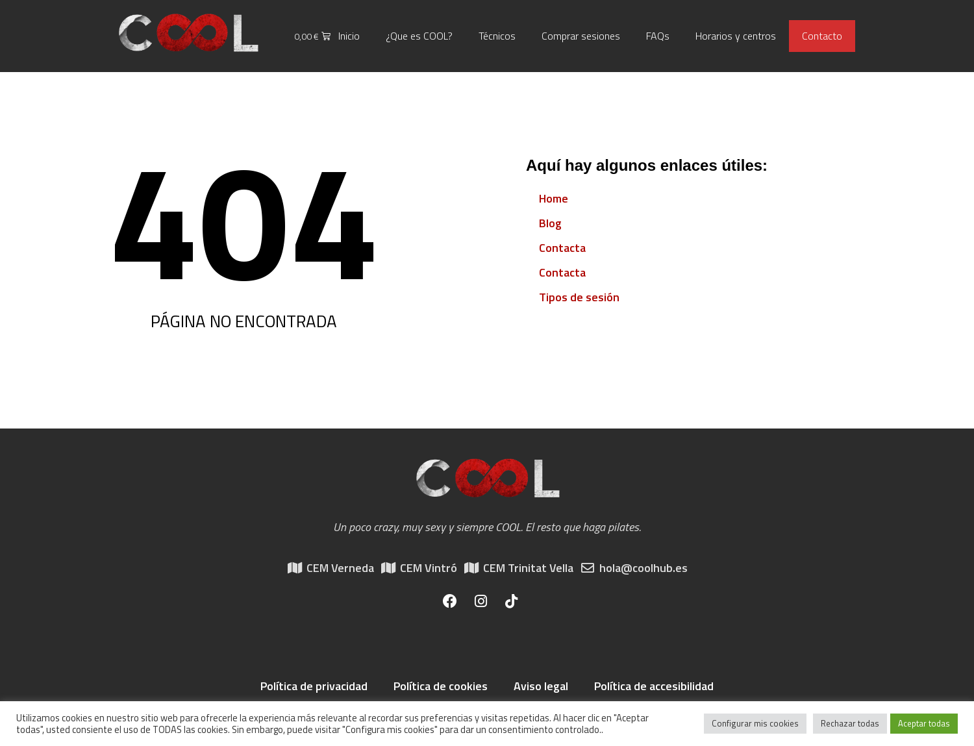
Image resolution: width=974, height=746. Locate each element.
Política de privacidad (314, 686)
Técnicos (497, 36)
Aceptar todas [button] (924, 723)
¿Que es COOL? (419, 36)
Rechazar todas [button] (850, 723)
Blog (550, 223)
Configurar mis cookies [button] (755, 723)
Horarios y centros (735, 36)
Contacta (562, 247)
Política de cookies (440, 686)
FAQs (657, 36)
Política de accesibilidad (654, 686)
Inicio (349, 36)
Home (553, 198)
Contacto (822, 36)
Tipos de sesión (579, 297)
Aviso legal (541, 686)
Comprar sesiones (581, 36)
